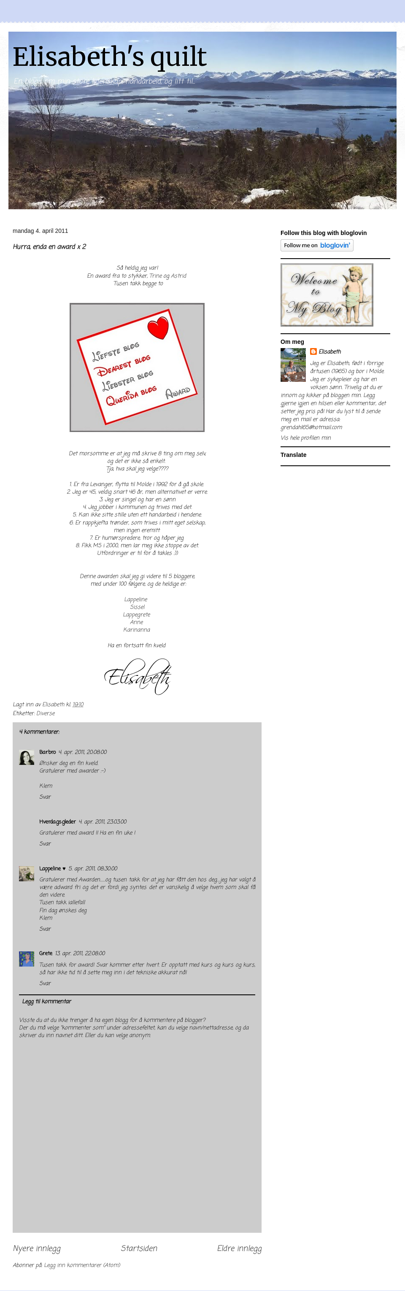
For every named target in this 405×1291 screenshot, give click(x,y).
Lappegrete (136, 615)
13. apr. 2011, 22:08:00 (80, 954)
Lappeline (135, 600)
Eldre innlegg (239, 1249)
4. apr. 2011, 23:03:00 (102, 822)
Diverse (45, 714)
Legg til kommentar (46, 1002)
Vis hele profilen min (306, 438)
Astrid (178, 276)
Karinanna (136, 630)
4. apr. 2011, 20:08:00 (82, 752)
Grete (45, 954)
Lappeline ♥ (52, 869)
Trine (155, 276)
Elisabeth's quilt (110, 57)
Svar (45, 797)
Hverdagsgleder (57, 822)
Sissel (137, 607)
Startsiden (139, 1249)
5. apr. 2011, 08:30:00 (92, 869)
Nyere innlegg (36, 1249)
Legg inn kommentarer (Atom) (82, 1265)
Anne (136, 622)
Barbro (47, 752)
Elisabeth (329, 352)
